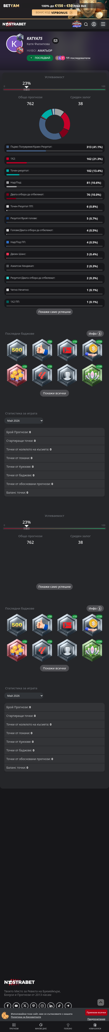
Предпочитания (96, 1018)
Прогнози (14, 1026)
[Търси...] (86, 24)
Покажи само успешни (54, 312)
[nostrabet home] (19, 982)
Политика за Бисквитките (26, 1016)
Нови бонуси (95, 1026)
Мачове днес (41, 1026)
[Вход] (93, 24)
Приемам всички (96, 1012)
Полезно (68, 1026)
